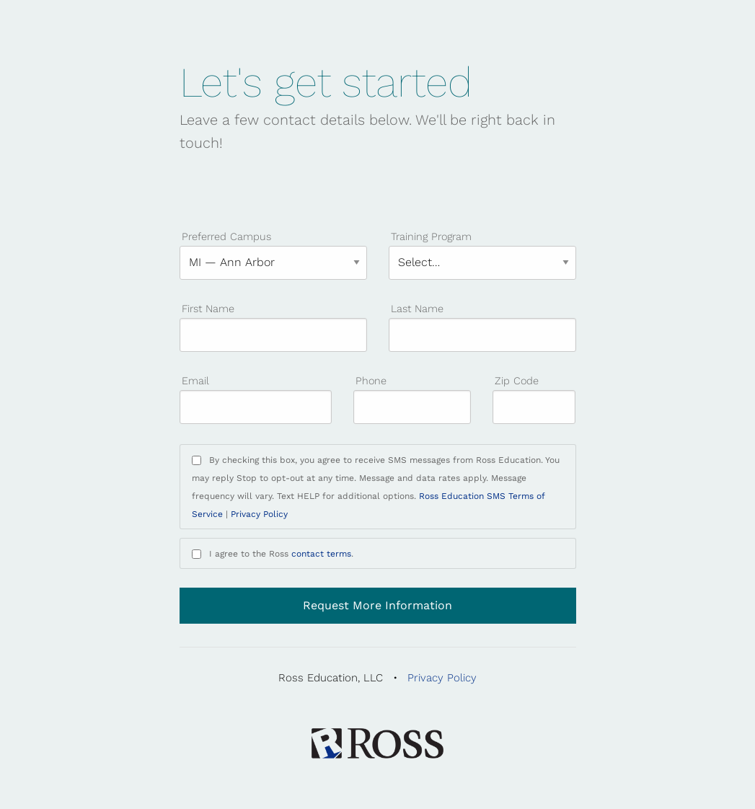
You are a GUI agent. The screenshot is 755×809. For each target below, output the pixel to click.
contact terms (321, 554)
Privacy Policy (259, 514)
